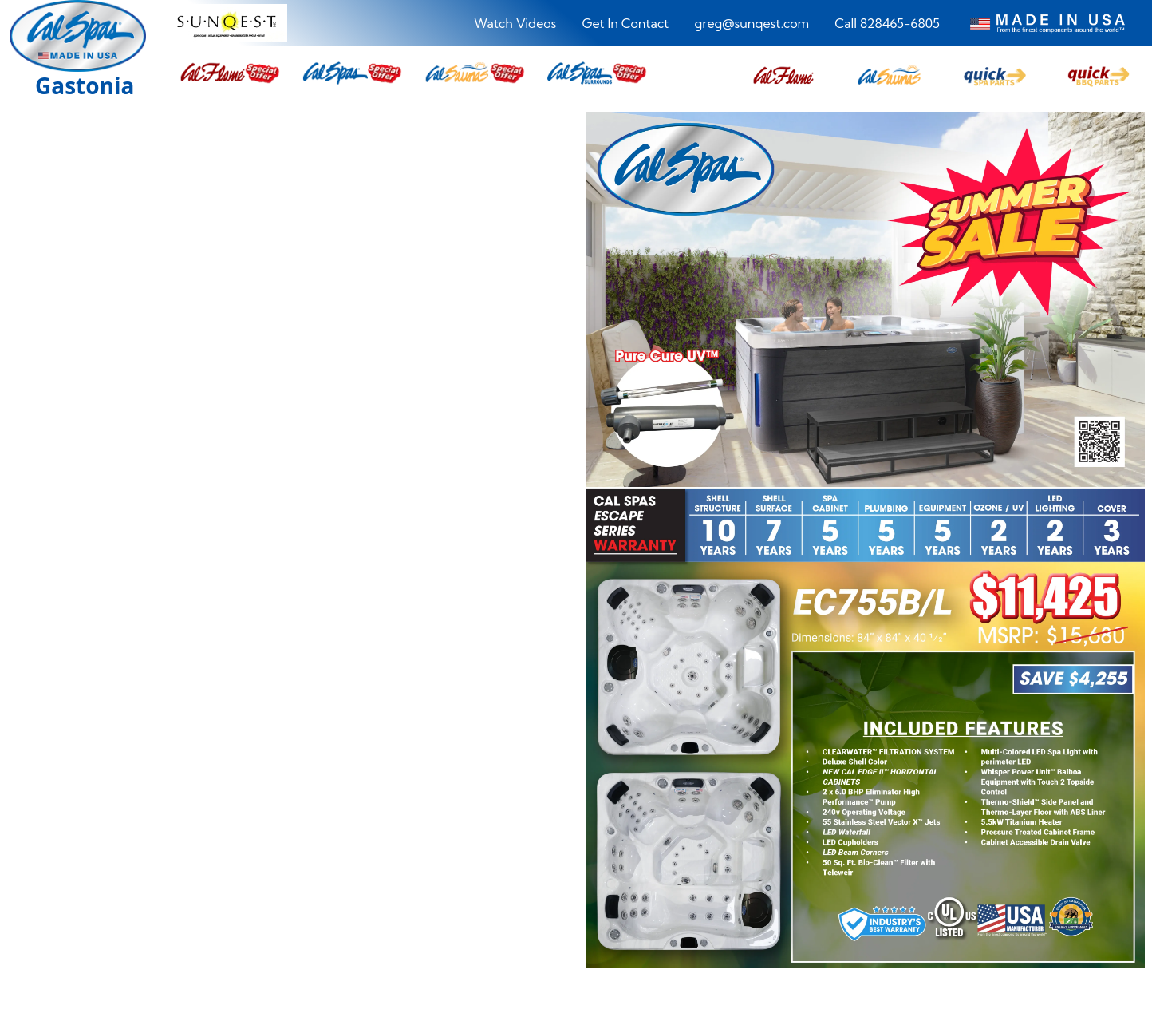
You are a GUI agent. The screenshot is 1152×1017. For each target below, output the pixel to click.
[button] (783, 73)
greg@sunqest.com (751, 23)
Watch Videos (515, 23)
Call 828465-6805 (887, 23)
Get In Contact (625, 23)
